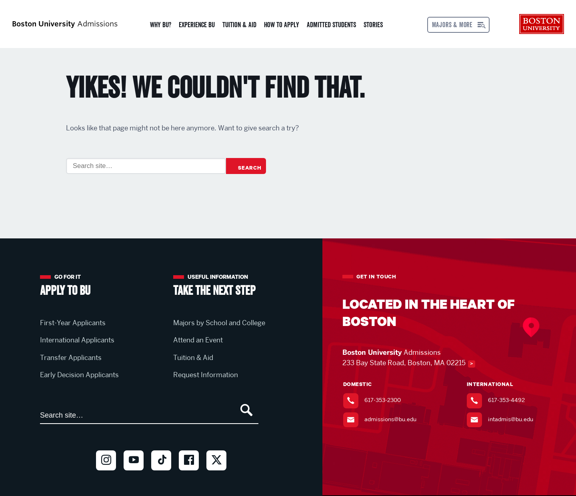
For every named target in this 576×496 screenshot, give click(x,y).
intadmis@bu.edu (510, 419)
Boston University (541, 24)
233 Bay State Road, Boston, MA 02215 (404, 362)
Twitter (216, 474)
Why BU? (160, 24)
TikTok (161, 474)
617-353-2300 (382, 400)
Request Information (205, 374)
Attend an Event (198, 340)
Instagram (106, 474)
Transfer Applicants (71, 357)
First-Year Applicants (73, 322)
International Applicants (77, 340)
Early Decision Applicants (79, 374)
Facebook (189, 474)
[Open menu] (458, 25)
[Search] (146, 166)
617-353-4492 (506, 400)
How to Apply (281, 24)
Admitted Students (331, 24)
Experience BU (197, 24)
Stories (373, 24)
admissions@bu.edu (390, 419)
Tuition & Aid (239, 24)
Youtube (133, 474)
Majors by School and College (219, 322)
